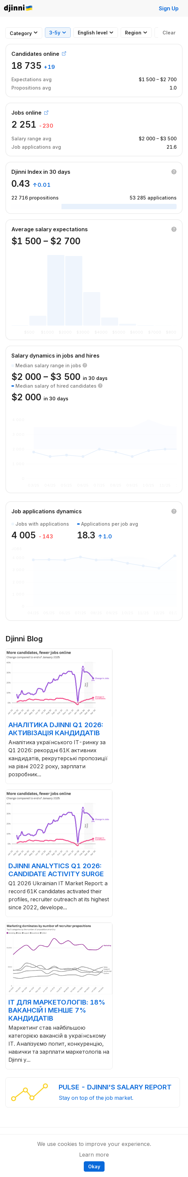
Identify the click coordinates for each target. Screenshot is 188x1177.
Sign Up (169, 8)
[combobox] (21, 33)
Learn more (94, 1154)
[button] (174, 171)
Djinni (18, 8)
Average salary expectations (49, 229)
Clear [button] (169, 32)
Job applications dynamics (46, 511)
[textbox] (21, 33)
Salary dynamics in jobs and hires (55, 355)
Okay (94, 1166)
